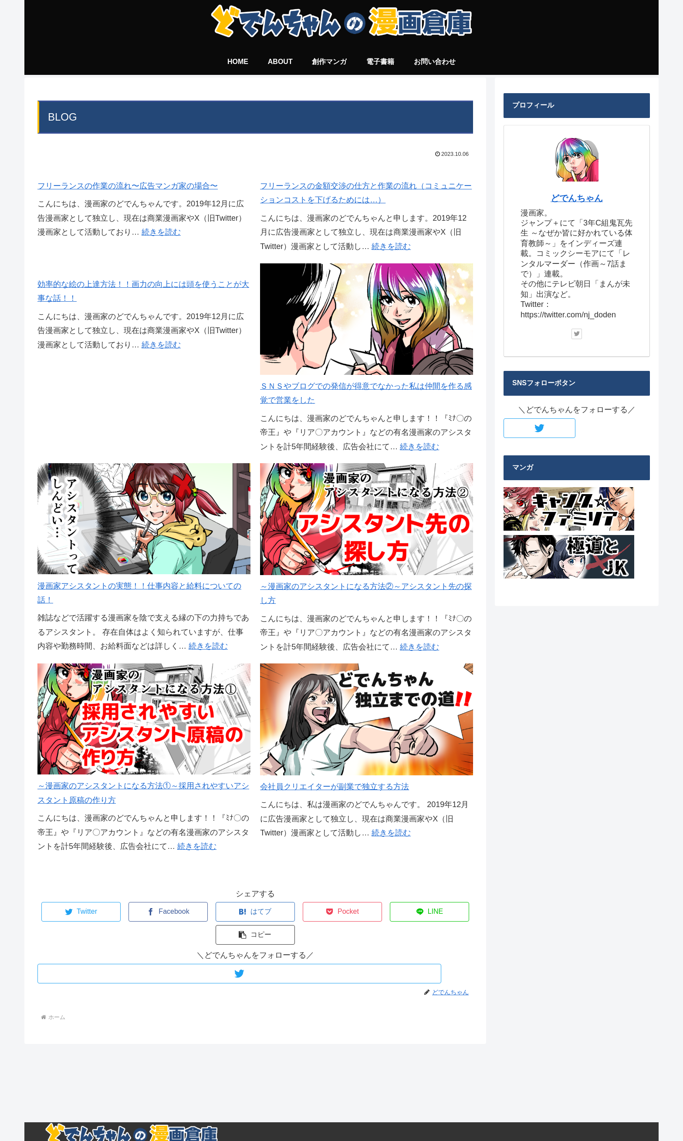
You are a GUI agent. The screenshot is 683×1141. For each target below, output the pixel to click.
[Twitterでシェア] (73, 912)
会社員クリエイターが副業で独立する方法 (334, 786)
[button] (437, 912)
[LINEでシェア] (364, 912)
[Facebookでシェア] (146, 912)
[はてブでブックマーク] (219, 912)
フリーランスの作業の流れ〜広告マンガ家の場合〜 (127, 186)
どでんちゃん (577, 198)
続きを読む (161, 232)
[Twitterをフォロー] (255, 950)
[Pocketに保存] (291, 912)
